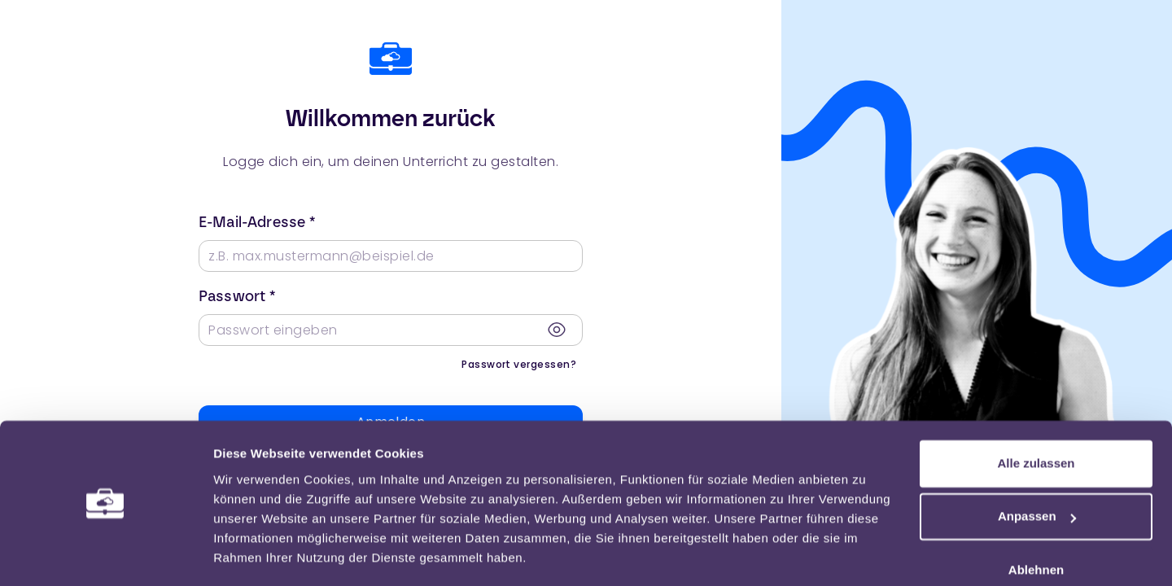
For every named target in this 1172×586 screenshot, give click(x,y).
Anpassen (1037, 467)
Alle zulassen (1035, 415)
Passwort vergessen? (519, 364)
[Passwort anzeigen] (557, 329)
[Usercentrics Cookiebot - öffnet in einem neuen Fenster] (105, 554)
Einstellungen (254, 554)
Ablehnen (1036, 521)
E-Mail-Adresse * (257, 222)
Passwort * (237, 296)
